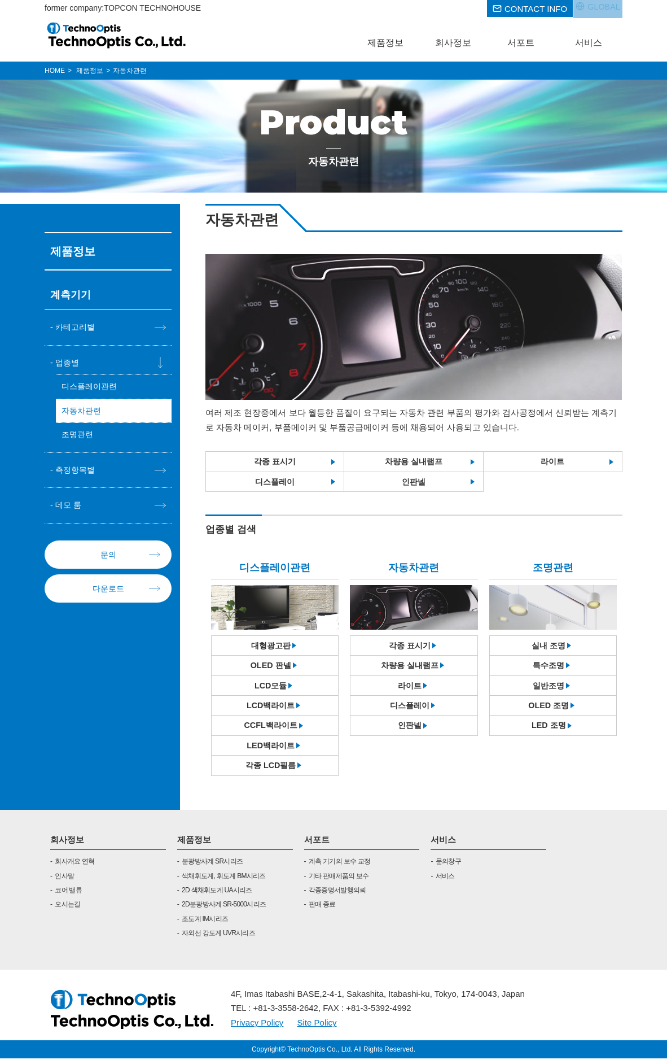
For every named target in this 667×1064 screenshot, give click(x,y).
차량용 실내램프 (413, 461)
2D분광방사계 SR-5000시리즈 (224, 910)
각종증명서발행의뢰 (337, 896)
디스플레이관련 (91, 388)
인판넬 (413, 482)
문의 (108, 557)
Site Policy (317, 1027)
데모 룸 (69, 508)
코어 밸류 (68, 896)
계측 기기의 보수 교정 (339, 867)
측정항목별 (76, 472)
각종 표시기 (275, 461)
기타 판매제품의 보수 (339, 881)
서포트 (317, 844)
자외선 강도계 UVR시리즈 (218, 939)
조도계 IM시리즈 (205, 924)
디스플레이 (275, 482)
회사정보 (67, 844)
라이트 (552, 461)
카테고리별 (76, 327)
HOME (55, 71)
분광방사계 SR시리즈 (212, 867)
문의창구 (448, 867)
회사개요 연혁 (74, 867)
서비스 (443, 844)
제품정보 (194, 844)
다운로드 (108, 591)
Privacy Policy (257, 1027)
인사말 (64, 881)
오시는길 (67, 910)
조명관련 (78, 437)
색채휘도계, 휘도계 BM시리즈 (223, 881)
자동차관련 (83, 412)
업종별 (68, 363)
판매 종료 (322, 910)
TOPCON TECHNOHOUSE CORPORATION (117, 35)
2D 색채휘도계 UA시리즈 (217, 896)
